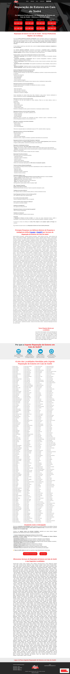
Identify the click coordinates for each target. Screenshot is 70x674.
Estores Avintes (15, 515)
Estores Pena (15, 427)
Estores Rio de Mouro (50, 367)
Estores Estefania (27, 375)
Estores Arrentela (27, 466)
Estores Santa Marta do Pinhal (29, 481)
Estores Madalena (16, 390)
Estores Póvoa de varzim (50, 485)
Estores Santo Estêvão (16, 434)
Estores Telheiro (37, 476)
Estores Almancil (38, 465)
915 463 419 (18, 23)
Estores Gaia (49, 490)
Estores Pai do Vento (38, 371)
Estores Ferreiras (38, 486)
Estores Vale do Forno (50, 514)
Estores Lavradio (15, 484)
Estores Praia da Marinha (51, 455)
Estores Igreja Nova (16, 431)
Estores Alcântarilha (38, 464)
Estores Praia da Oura (38, 479)
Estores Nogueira (16, 503)
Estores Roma (26, 377)
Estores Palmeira (49, 481)
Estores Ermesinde (16, 510)
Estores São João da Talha (51, 439)
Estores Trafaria (15, 471)
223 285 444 (29, 28)
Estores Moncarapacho (39, 455)
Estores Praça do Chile (16, 446)
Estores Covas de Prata (39, 474)
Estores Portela (26, 395)
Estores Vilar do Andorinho (51, 520)
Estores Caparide (27, 426)
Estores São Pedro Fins (16, 506)
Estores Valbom (26, 501)
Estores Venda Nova (50, 406)
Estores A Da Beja (49, 499)
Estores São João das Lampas (51, 371)
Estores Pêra (49, 449)
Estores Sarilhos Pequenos (17, 495)
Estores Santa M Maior (16, 401)
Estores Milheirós (15, 500)
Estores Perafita (37, 499)
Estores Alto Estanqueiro (28, 450)
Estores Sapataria (27, 490)
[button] (67, 670)
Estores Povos (15, 455)
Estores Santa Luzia (38, 494)
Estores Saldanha (16, 411)
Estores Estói (49, 454)
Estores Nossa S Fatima (17, 392)
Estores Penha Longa (38, 376)
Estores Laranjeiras (16, 405)
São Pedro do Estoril (38, 386)
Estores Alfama (26, 367)
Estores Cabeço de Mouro (28, 425)
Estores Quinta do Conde (28, 470)
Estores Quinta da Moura (39, 425)
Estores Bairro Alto (27, 381)
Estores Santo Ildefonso (39, 513)
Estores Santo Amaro (27, 397)
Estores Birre (26, 422)
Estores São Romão (16, 456)
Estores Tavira (49, 460)
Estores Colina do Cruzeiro (51, 420)
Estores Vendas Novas (27, 451)
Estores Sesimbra (38, 514)
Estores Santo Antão (50, 441)
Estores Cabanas (38, 456)
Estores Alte (37, 461)
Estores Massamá (38, 446)
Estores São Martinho (50, 376)
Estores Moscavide (50, 432)
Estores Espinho (15, 496)
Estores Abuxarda (27, 406)
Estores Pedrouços (16, 505)
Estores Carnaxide (38, 400)
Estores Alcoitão (26, 411)
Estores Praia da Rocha (39, 450)
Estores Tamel (49, 475)
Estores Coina (15, 486)
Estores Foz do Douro (38, 506)
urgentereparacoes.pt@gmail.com (50, 665)
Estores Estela (49, 471)
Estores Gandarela (38, 407)
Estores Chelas (26, 401)
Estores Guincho (26, 436)
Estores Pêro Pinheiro (38, 441)
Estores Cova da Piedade (17, 475)
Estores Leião (37, 412)
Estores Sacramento (16, 430)
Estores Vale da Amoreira (17, 491)
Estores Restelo (15, 406)
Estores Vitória (26, 505)
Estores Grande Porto (50, 500)
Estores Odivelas (49, 411)
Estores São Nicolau (38, 518)
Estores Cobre (26, 430)
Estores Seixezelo (49, 510)
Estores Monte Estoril (38, 366)
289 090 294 (52, 28)
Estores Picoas (15, 412)
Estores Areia (26, 417)
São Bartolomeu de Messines (51, 451)
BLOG (37, 1)
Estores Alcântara (16, 367)
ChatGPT (40, 232)
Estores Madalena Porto (28, 471)
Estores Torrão (15, 481)
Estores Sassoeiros (38, 387)
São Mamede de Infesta (39, 504)
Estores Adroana (26, 407)
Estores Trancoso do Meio (17, 460)
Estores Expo (15, 444)
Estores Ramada (49, 417)
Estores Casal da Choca (39, 401)
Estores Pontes (26, 475)
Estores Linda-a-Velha (38, 415)
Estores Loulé (37, 490)
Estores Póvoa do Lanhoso (51, 480)
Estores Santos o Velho (16, 387)
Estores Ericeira (49, 385)
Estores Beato (15, 375)
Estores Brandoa (49, 401)
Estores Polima (37, 377)
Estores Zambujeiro (38, 395)
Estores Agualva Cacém (50, 381)
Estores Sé (14, 435)
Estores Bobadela (49, 440)
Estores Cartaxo (26, 515)
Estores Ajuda (26, 402)
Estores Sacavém (49, 435)
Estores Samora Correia (50, 513)
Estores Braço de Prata (28, 366)
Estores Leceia (37, 411)
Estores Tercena (37, 427)
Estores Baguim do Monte (17, 509)
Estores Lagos (26, 491)
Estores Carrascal (27, 429)
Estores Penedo (37, 375)
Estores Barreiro (15, 465)
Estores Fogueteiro (27, 486)
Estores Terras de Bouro (50, 469)
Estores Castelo (26, 469)
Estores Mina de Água (50, 402)
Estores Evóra (37, 449)
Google (32, 232)
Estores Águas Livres (50, 392)
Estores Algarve (26, 489)
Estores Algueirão (38, 436)
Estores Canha (26, 455)
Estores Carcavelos (27, 427)
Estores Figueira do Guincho (28, 434)
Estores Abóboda (27, 431)
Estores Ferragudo (38, 451)
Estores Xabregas (27, 380)
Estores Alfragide (49, 391)
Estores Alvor (26, 494)
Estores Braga (49, 461)
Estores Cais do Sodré (27, 392)
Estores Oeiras (37, 396)
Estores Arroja (49, 421)
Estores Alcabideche (27, 410)
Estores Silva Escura (16, 504)
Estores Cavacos (38, 489)
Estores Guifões (37, 496)
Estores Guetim (37, 519)
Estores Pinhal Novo (27, 459)
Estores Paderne (38, 460)
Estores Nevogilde (38, 508)
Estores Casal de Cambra (51, 400)
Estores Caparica (15, 469)
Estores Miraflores (38, 416)
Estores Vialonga (15, 461)
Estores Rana (37, 382)
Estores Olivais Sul (27, 371)
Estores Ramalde (49, 509)
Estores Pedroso (26, 519)
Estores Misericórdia (16, 397)
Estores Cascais (26, 405)
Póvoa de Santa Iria (16, 454)
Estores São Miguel (50, 380)
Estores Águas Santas (16, 498)
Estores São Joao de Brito (17, 391)
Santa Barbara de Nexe (39, 466)
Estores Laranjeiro (16, 476)
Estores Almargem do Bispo (39, 439)
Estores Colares (37, 445)
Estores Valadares (27, 514)
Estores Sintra (37, 432)
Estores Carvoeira (16, 440)
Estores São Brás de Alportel (39, 469)
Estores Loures (49, 422)
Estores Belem (15, 376)
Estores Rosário (15, 494)
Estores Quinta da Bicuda (39, 380)
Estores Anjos (15, 407)
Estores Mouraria (15, 421)
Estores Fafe (49, 465)
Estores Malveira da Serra (28, 420)
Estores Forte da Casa (16, 451)
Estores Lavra (37, 500)
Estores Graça (15, 429)
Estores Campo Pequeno (17, 410)
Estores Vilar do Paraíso (39, 501)
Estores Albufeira (38, 485)
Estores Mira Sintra (38, 435)
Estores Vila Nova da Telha (17, 508)
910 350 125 (29, 23)
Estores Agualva (37, 434)
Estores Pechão (49, 446)
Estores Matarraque (27, 444)
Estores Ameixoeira (16, 385)
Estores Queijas (37, 422)
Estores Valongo (49, 494)
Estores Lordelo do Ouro (50, 505)
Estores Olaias (15, 386)
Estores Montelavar (38, 440)
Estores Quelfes (37, 491)
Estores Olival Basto (50, 416)
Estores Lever (49, 519)
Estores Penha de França (17, 400)
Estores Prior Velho (50, 436)
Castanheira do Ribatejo (17, 449)
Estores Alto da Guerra (27, 476)
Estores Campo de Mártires (28, 385)
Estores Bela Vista (16, 395)
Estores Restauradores (27, 376)
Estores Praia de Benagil (39, 470)
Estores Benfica (15, 377)
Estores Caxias (37, 402)
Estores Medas (26, 508)
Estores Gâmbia (26, 474)
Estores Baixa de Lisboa (17, 439)
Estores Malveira (49, 387)
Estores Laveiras (38, 410)
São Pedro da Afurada (27, 520)
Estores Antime (49, 479)
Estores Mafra (49, 386)
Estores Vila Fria (38, 429)
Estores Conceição (38, 480)
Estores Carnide (15, 381)
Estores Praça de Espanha (17, 445)
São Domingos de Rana (28, 446)
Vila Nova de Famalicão (50, 466)
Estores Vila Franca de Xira (51, 445)
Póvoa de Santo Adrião (50, 415)
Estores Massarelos (50, 506)
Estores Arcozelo (15, 514)
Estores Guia (49, 450)
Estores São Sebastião (27, 479)
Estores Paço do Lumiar (17, 422)
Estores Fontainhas (27, 435)
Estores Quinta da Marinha (39, 381)
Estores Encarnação (50, 515)
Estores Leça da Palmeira (39, 498)
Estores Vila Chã (49, 407)
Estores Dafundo (38, 405)
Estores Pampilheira (38, 372)
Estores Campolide (16, 380)
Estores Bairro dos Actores (28, 386)
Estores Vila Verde (49, 470)
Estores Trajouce (38, 392)
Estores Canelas (15, 518)
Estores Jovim (26, 503)
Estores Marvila (15, 396)
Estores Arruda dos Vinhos (51, 503)
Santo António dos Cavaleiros (51, 444)
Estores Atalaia (26, 449)
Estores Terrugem (49, 372)
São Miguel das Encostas (39, 385)
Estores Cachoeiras (16, 450)
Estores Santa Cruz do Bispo (39, 503)
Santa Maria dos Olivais (16, 416)
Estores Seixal (15, 464)
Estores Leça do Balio (38, 495)
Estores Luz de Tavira (38, 475)
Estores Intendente (27, 396)
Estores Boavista (15, 425)
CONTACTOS (42, 1)
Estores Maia (49, 491)
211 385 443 (18, 28)
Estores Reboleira (49, 397)
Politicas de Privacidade (35, 672)
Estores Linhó (26, 439)
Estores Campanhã (38, 510)
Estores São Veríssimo (50, 474)
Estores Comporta (16, 480)
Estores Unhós (49, 426)
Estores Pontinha (49, 412)
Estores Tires (37, 390)
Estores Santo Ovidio (27, 499)
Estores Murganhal (38, 417)
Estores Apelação (49, 427)
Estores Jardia (26, 454)
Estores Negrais (49, 434)
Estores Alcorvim (27, 412)
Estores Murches (38, 367)
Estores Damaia (49, 396)
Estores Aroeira (26, 480)
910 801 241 (52, 23)
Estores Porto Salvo (38, 421)
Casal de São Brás (49, 410)
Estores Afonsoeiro (27, 456)
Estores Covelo (26, 498)
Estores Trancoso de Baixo (17, 459)
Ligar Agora (43, 553)
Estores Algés (37, 397)
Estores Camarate (49, 425)
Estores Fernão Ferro (27, 465)
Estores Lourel (49, 375)
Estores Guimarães (50, 464)
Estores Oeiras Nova (38, 431)
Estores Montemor (49, 377)
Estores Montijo (15, 466)
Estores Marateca (27, 461)
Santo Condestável (16, 417)
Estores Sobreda (15, 479)
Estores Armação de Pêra (39, 481)
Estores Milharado (49, 504)
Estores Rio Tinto (27, 509)
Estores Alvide (26, 415)
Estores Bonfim (37, 509)
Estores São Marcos (38, 444)
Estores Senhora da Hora (39, 505)
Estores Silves (37, 471)
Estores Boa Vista (27, 400)
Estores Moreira (15, 501)
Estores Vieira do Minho (50, 484)
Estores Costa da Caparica (17, 474)
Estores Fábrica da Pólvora (39, 406)
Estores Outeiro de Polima (39, 370)
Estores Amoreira (15, 426)
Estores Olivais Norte (27, 372)
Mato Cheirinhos (26, 445)
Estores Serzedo (38, 520)
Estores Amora (26, 464)
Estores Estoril (26, 432)
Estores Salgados (49, 459)
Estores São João (16, 415)
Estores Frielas (49, 430)
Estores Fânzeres (27, 495)
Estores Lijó (48, 476)
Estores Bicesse (26, 421)
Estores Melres (26, 506)
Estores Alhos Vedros (16, 489)
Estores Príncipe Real (27, 370)
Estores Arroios (15, 372)
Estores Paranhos (49, 508)
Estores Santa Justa (27, 390)
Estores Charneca (16, 470)
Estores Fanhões (49, 429)
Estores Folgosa (15, 499)
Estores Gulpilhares (27, 513)
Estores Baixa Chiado (27, 387)
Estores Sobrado (15, 513)
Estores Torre (37, 391)
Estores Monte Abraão (50, 366)
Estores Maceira (49, 496)
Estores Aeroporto (16, 370)
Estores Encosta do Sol (50, 405)
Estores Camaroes (49, 498)
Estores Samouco (27, 485)
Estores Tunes (37, 459)
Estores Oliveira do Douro (28, 518)
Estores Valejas (37, 430)
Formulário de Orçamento (30, 553)
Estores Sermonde (27, 510)
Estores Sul (48, 501)
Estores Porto (49, 489)
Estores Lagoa (37, 484)
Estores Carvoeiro (38, 454)
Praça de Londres (27, 382)
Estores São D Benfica (16, 402)
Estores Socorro (15, 436)
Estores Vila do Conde (50, 486)
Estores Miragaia (38, 515)
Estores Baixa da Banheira (17, 490)
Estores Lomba (26, 504)
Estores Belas (49, 370)
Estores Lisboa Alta (16, 441)
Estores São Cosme (27, 500)
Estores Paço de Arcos (39, 420)
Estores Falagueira (50, 395)
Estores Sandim (49, 518)
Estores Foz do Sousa (27, 496)
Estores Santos (26, 391)
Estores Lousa (49, 431)
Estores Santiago (15, 432)
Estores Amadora (49, 390)
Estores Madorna (27, 441)
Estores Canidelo (15, 519)
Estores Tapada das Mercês (51, 382)
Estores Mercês (15, 420)
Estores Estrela (15, 382)
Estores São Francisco (27, 484)
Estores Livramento (27, 440)
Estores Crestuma (16, 520)
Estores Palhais (15, 485)
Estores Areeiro (15, 371)
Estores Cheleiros (38, 426)
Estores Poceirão (27, 460)
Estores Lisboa (15, 366)
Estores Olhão (49, 456)
